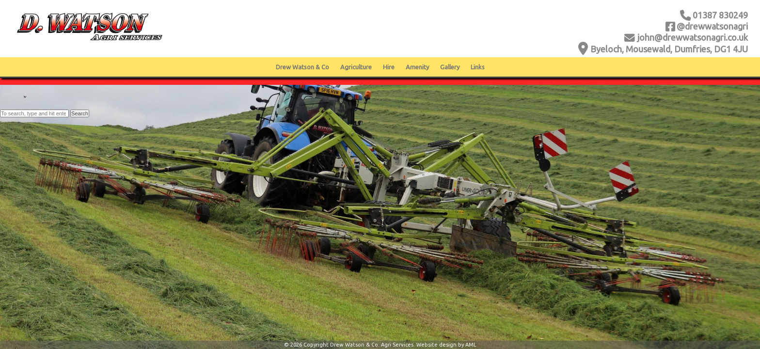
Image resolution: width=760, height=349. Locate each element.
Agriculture (356, 66)
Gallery (449, 66)
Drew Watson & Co (302, 66)
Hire (389, 66)
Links (478, 66)
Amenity (417, 66)
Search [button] (79, 113)
